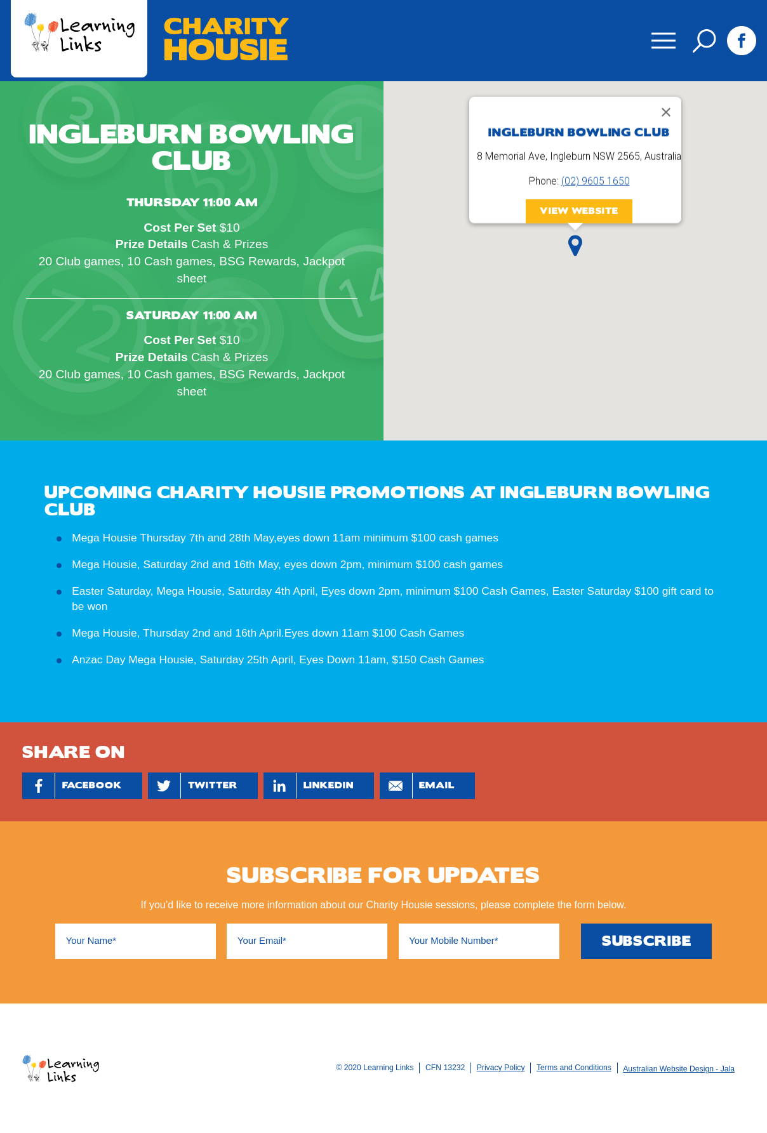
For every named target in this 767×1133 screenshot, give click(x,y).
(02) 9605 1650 (595, 181)
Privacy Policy (501, 1067)
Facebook (741, 40)
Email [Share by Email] (417, 785)
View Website (579, 211)
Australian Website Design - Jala (679, 1068)
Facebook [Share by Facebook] (72, 785)
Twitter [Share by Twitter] (192, 785)
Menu (660, 32)
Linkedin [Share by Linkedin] (308, 785)
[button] (575, 245)
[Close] (666, 112)
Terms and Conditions (574, 1067)
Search (704, 41)
